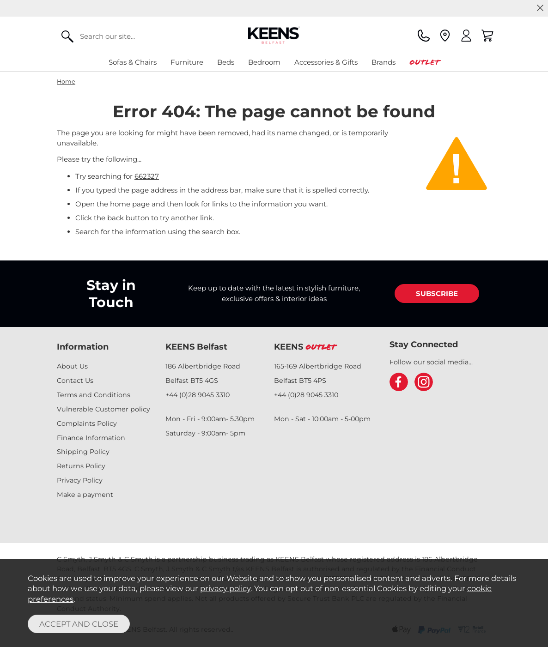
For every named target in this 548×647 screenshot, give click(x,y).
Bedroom (264, 62)
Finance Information (91, 438)
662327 (146, 176)
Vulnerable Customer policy (103, 409)
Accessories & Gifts (326, 62)
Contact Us (75, 380)
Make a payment (85, 494)
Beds (225, 62)
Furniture (186, 62)
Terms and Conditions (93, 395)
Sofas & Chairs (133, 62)
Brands (383, 62)
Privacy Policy (80, 480)
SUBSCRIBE (437, 293)
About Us (72, 366)
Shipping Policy (83, 451)
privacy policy (225, 588)
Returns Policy (81, 466)
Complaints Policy (87, 423)
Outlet (424, 62)
